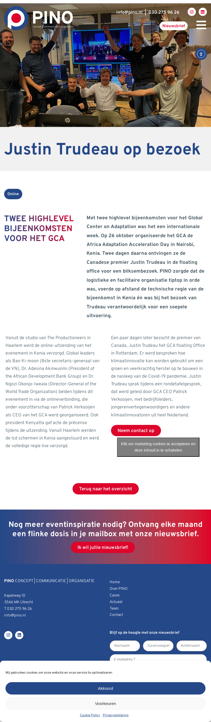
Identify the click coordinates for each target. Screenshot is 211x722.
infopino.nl (129, 12)
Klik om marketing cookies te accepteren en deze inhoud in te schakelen (158, 447)
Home (115, 582)
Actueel (116, 602)
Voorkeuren (105, 703)
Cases (115, 595)
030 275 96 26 (163, 12)
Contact (116, 615)
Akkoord (105, 688)
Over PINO (118, 589)
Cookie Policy (90, 715)
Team (114, 608)
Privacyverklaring (116, 715)
